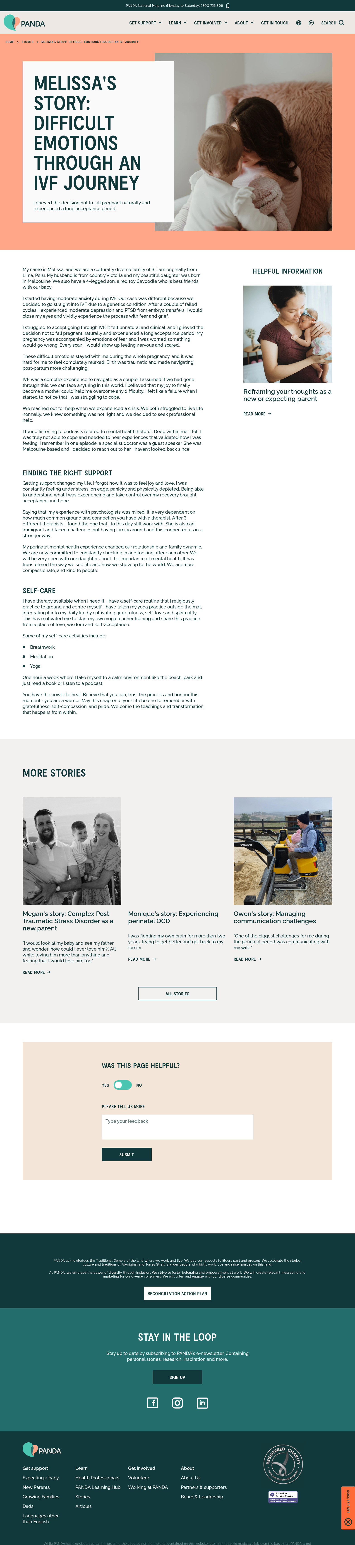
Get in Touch (275, 22)
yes (105, 1085)
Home (9, 42)
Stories (28, 42)
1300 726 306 (212, 5)
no (139, 1085)
